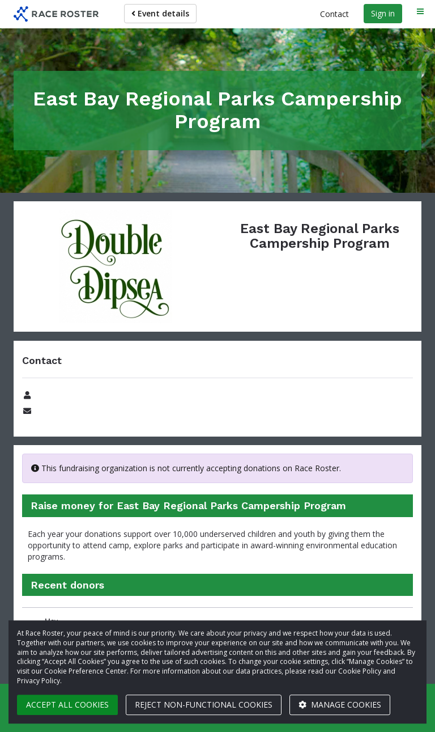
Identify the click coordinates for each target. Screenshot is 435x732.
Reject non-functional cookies (203, 704)
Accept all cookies (67, 704)
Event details (160, 13)
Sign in (383, 13)
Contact (334, 14)
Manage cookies (339, 704)
